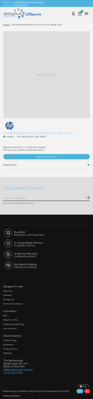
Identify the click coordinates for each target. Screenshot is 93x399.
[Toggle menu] (86, 13)
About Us (7, 291)
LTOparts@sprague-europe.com (28, 2)
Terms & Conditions (13, 303)
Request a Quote (46, 156)
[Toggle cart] (80, 13)
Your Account (9, 328)
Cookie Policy (10, 340)
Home (6, 24)
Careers (7, 295)
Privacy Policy (10, 349)
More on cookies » (12, 395)
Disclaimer (8, 344)
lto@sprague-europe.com (18, 369)
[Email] (46, 198)
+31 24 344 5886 (19, 5)
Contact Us (8, 299)
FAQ (5, 315)
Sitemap (7, 353)
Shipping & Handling (13, 324)
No (87, 391)
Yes (80, 391)
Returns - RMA (10, 320)
